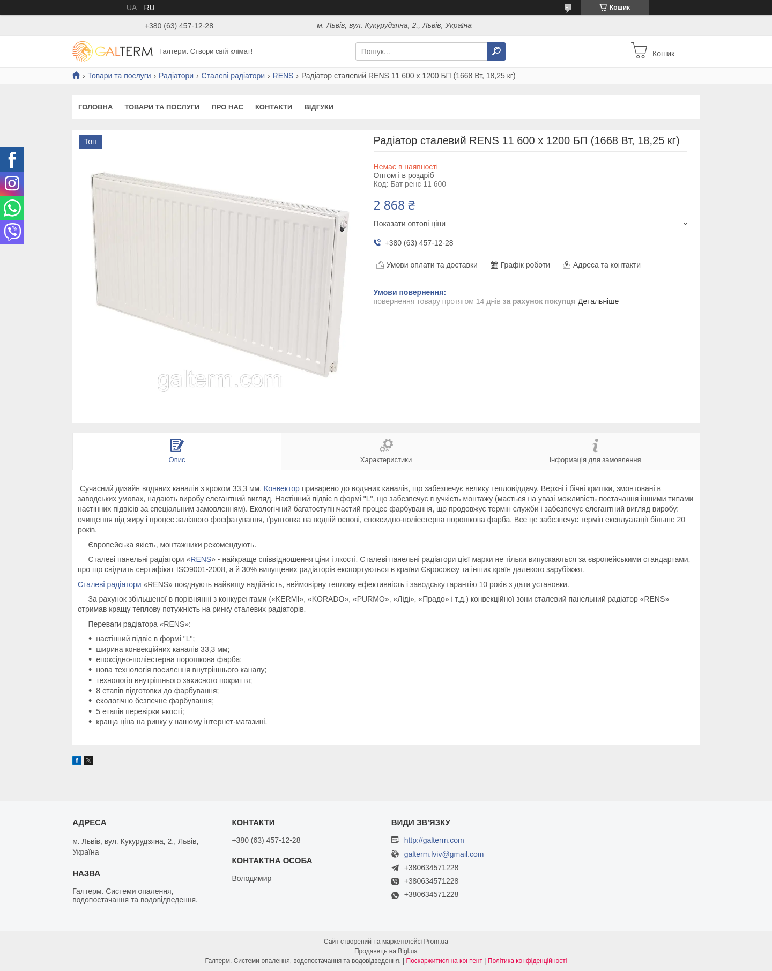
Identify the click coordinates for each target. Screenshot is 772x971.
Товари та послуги (119, 75)
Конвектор (282, 488)
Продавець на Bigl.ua (386, 951)
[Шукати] (496, 51)
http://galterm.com (434, 840)
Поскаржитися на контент (444, 961)
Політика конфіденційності (527, 961)
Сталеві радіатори (233, 75)
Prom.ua (436, 941)
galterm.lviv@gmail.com (444, 854)
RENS (283, 75)
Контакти (274, 107)
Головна (95, 107)
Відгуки (318, 107)
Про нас (227, 107)
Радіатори (176, 75)
